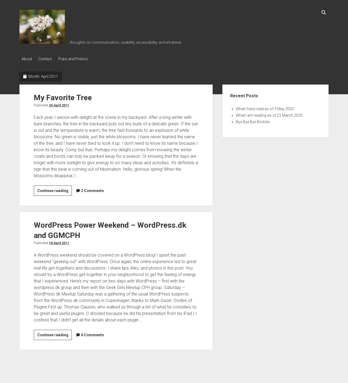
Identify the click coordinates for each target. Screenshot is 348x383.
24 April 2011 (59, 104)
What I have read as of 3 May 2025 (265, 108)
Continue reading (54, 190)
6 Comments (92, 334)
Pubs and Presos (76, 59)
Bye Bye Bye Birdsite (253, 121)
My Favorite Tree (63, 96)
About (27, 59)
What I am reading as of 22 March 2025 (269, 114)
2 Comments (92, 190)
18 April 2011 (59, 242)
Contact (46, 59)
